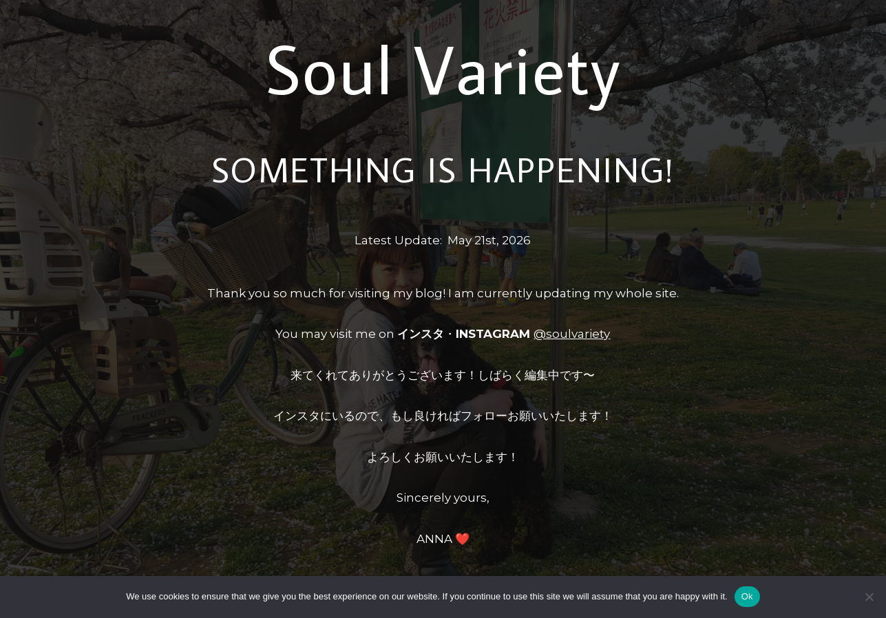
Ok (747, 596)
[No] (869, 597)
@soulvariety (572, 334)
